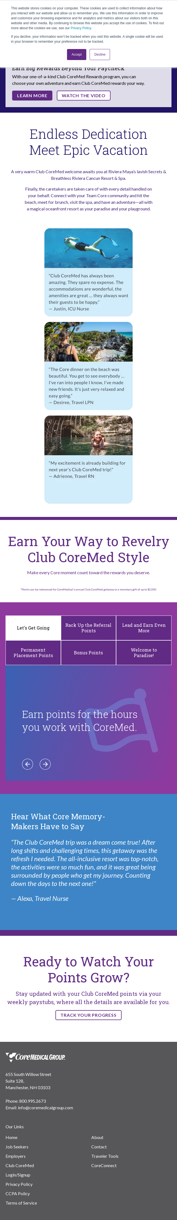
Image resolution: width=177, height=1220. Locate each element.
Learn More (32, 95)
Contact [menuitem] (99, 1146)
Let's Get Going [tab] (33, 628)
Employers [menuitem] (16, 1156)
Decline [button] (99, 54)
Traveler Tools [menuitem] (105, 1156)
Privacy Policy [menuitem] (19, 1184)
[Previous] (27, 764)
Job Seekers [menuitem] (17, 1146)
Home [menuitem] (11, 1137)
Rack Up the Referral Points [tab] (88, 627)
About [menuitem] (97, 1137)
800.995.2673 (32, 1101)
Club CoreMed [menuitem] (20, 1165)
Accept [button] (77, 54)
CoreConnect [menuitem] (104, 1165)
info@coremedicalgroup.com (45, 1107)
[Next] (45, 764)
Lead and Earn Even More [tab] (144, 627)
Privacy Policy (81, 28)
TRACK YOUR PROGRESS (88, 1015)
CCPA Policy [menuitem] (18, 1193)
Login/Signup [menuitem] (18, 1174)
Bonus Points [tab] (88, 652)
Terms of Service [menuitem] (21, 1202)
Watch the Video (84, 95)
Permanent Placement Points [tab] (33, 652)
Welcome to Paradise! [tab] (144, 652)
